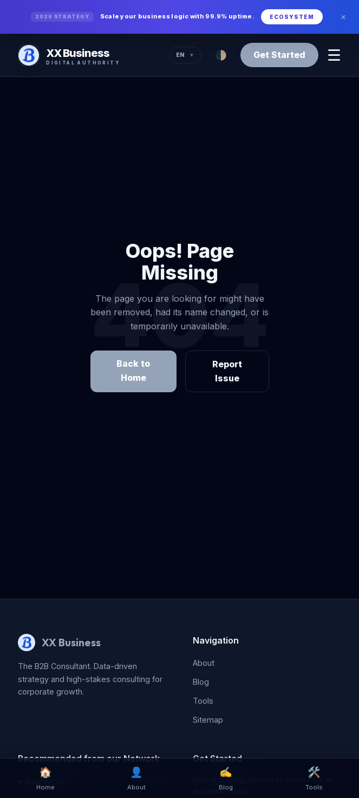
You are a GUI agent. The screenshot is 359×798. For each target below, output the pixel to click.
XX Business (71, 642)
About (203, 662)
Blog (201, 681)
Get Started (279, 54)
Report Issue (227, 371)
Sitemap (208, 719)
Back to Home (133, 370)
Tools (203, 700)
